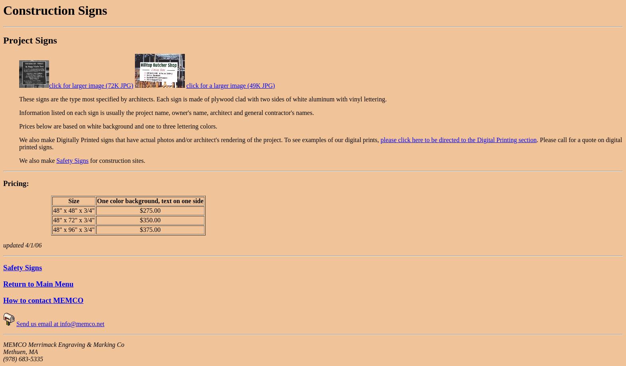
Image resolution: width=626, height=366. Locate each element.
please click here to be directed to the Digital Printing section (458, 140)
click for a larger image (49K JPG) (230, 85)
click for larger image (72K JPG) (91, 85)
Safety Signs (72, 160)
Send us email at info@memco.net (60, 323)
